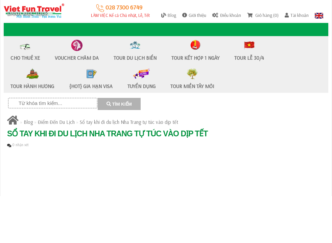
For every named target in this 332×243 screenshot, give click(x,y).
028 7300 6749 (119, 7)
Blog (28, 122)
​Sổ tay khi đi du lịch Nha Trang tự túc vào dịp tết (129, 122)
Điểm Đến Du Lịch (56, 122)
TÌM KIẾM (119, 104)
